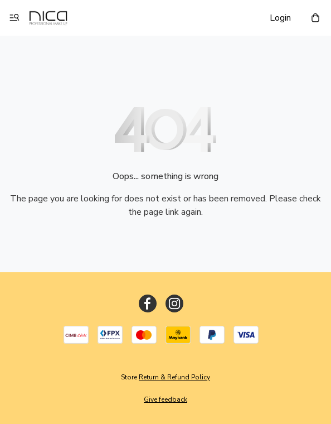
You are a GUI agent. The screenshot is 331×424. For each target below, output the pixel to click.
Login (280, 18)
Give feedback (165, 399)
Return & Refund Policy (174, 377)
